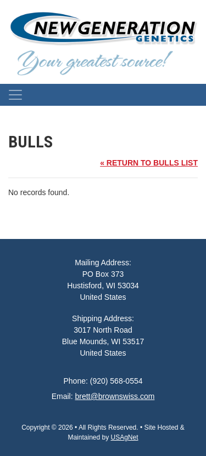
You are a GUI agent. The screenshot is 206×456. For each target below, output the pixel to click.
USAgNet (124, 437)
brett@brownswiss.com (114, 396)
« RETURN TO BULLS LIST (149, 162)
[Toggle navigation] (15, 95)
